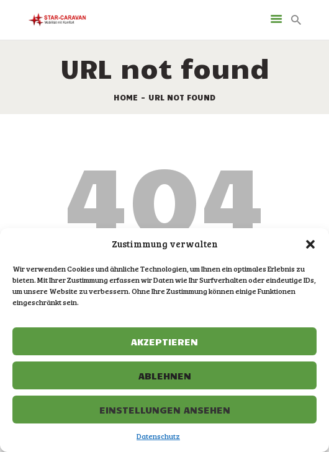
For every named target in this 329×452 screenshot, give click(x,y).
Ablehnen (164, 375)
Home (126, 97)
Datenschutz (158, 436)
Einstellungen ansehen (164, 409)
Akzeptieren (164, 341)
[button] (310, 244)
